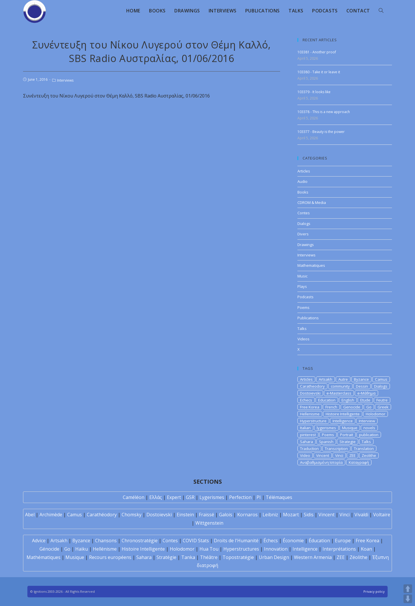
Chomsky (132, 514)
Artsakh (325, 379)
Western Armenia (313, 557)
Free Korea (309, 407)
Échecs (270, 540)
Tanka (188, 557)
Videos (303, 339)
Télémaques (279, 497)
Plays (302, 286)
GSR (190, 497)
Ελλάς (155, 497)
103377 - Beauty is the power (321, 131)
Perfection (240, 497)
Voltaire (381, 514)
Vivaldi (361, 514)
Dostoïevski (159, 514)
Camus (381, 379)
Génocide (49, 549)
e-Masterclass (339, 393)
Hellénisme (105, 549)
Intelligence (343, 420)
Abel (30, 514)
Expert (174, 497)
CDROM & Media (311, 202)
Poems (303, 307)
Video (305, 455)
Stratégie (166, 557)
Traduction (309, 448)
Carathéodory (102, 514)
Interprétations (339, 549)
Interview (367, 420)
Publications (308, 317)
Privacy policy (374, 591)
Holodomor (375, 413)
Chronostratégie (140, 540)
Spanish (326, 441)
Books (302, 192)
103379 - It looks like (314, 91)
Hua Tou (208, 549)
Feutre (382, 400)
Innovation (276, 549)
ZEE (352, 455)
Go (368, 407)
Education (326, 400)
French (331, 407)
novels (369, 427)
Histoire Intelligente (343, 413)
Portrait (346, 434)
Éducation (319, 540)
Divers (303, 234)
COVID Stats (196, 540)
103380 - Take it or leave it (318, 72)
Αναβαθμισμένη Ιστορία (321, 462)
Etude (365, 400)
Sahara (306, 441)
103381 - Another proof (316, 52)
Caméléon (133, 497)
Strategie (347, 441)
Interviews (65, 80)
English (348, 400)
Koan (366, 549)
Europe (343, 540)
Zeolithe (369, 455)
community (340, 386)
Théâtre (209, 557)
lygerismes (326, 427)
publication (368, 434)
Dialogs (303, 223)
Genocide (351, 407)
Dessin (362, 386)
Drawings (305, 244)
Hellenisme (310, 413)
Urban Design (274, 557)
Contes (303, 212)
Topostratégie (238, 557)
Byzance (361, 379)
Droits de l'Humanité (236, 540)
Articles (303, 171)
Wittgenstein (209, 523)
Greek (383, 407)
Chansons (106, 540)
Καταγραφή (359, 462)
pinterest (308, 434)
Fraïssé (206, 514)
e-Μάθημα (366, 393)
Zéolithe (358, 557)
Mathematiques (311, 265)
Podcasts (305, 296)
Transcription (336, 448)
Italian (305, 427)
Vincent (322, 455)
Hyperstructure (313, 420)
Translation (364, 448)
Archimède (50, 514)
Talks (302, 328)
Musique (349, 427)
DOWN (407, 598)
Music (302, 276)
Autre (343, 379)
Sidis (309, 514)
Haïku (81, 549)
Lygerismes (211, 497)
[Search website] (381, 10)
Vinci (339, 455)
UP (407, 588)
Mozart (291, 514)
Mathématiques (44, 557)
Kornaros (247, 514)
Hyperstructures (241, 549)
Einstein (185, 514)
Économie (293, 540)
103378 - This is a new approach (323, 111)
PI (258, 497)
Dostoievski (310, 393)
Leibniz (270, 514)
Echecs (306, 400)
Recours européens (110, 557)
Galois (225, 514)
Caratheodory (312, 386)
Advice (39, 540)
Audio (302, 181)
